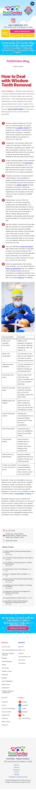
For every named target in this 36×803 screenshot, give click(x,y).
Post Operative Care (24, 656)
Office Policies (6, 721)
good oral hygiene (27, 246)
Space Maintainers (7, 681)
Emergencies (5, 687)
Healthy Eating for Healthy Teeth (15, 598)
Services (21, 653)
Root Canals (5, 668)
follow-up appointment (13, 268)
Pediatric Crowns (7, 671)
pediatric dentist (21, 185)
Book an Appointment (22, 31)
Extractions (5, 674)
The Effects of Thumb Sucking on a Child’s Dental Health (18, 563)
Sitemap (16, 774)
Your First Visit (6, 647)
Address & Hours (5, 33)
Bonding (4, 678)
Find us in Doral (6, 712)
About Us (21, 647)
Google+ (24, 702)
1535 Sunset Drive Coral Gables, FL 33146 (18, 761)
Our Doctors (22, 663)
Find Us (16, 772)
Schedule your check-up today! (18, 777)
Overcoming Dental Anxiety (10, 650)
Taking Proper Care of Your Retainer (16, 569)
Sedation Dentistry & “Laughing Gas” (8, 691)
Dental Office (18, 534)
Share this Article (11, 540)
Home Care (21, 660)
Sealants (4, 658)
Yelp (23, 715)
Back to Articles (18, 66)
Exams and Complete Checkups (8, 654)
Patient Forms (6, 715)
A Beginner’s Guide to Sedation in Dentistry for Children (18, 585)
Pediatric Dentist (21, 536)
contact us (20, 277)
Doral (28, 35)
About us (16, 765)
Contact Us (5, 702)
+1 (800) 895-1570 (20, 25)
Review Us (5, 725)
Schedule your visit (18, 628)
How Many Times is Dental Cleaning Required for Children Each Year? (16, 601)
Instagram (25, 712)
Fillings (4, 664)
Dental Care (10, 534)
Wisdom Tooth (19, 537)
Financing (4, 718)
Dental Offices (10, 536)
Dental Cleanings (7, 661)
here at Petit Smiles (15, 109)
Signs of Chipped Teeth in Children (16, 574)
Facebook (25, 705)
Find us (4, 705)
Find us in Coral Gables (8, 708)
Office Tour (21, 650)
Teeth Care (9, 537)
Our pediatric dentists (22, 128)
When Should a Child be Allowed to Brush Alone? (18, 552)
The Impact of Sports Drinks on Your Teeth (18, 558)
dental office (29, 163)
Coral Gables (15, 35)
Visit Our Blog (26, 718)
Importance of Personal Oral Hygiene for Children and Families (17, 592)
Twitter (24, 708)
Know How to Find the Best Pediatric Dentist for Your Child (18, 579)
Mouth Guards (6, 684)
